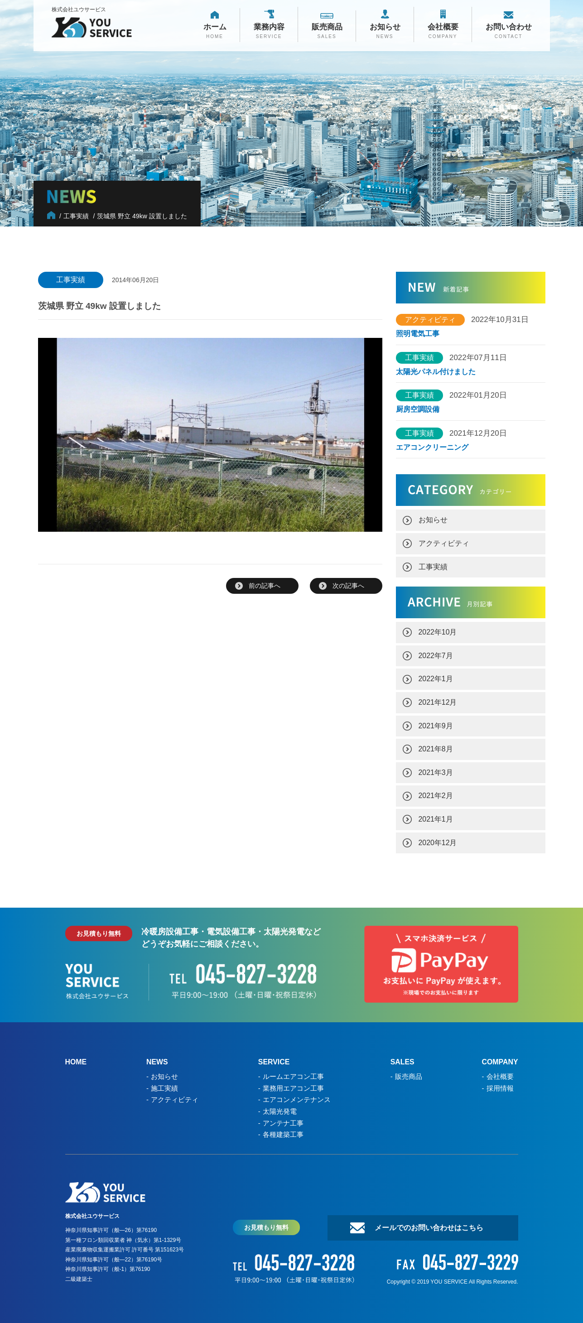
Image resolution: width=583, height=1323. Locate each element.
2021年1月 (436, 815)
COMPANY (500, 1057)
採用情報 (499, 1083)
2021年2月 (436, 792)
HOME (76, 1057)
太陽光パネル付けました (436, 371)
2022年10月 (438, 630)
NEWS (157, 1057)
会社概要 (499, 1071)
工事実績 (433, 565)
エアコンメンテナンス (297, 1094)
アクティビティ (444, 542)
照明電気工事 (417, 333)
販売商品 (408, 1071)
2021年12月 (438, 699)
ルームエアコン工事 (293, 1071)
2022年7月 (436, 653)
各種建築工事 (283, 1128)
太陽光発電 (280, 1105)
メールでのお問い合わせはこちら (427, 1221)
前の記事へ (264, 585)
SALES (402, 1057)
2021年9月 (436, 722)
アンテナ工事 (283, 1117)
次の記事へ (348, 585)
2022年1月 (436, 676)
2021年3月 (436, 769)
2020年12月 (438, 838)
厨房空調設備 (421, 409)
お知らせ (433, 519)
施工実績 (164, 1083)
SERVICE (274, 1057)
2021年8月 (436, 746)
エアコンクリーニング (432, 446)
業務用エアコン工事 (293, 1083)
